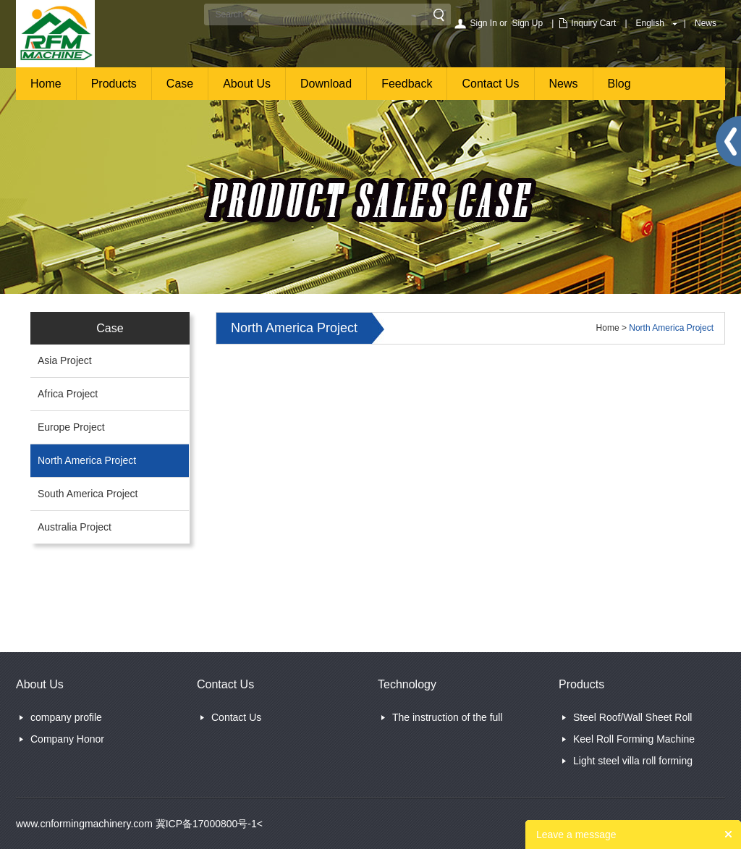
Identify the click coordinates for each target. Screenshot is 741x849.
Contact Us (490, 83)
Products (114, 83)
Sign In (483, 23)
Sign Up (527, 23)
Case (179, 83)
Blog (619, 83)
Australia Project (74, 527)
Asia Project (65, 360)
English (650, 23)
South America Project (88, 493)
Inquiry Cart (593, 23)
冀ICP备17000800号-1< (208, 823)
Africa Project (68, 394)
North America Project (87, 460)
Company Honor (67, 739)
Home (46, 83)
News (705, 23)
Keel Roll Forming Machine (634, 739)
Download (326, 83)
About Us (247, 83)
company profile (66, 717)
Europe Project (71, 427)
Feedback (406, 83)
